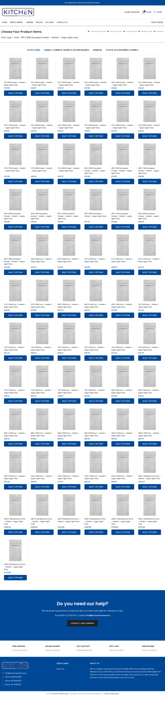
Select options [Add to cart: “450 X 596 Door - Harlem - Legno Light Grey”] (42, 277)
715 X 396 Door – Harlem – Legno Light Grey (149, 356)
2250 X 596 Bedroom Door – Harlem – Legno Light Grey (15, 584)
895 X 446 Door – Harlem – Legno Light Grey (14, 448)
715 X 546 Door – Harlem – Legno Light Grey (67, 403)
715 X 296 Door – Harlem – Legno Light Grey (69, 356)
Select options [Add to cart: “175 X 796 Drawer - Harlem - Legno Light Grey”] (15, 186)
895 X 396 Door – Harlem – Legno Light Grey (148, 403)
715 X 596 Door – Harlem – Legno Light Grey (95, 401)
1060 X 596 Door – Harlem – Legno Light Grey (14, 493)
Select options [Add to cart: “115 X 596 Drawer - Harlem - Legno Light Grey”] (15, 96)
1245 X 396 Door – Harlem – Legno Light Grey (67, 493)
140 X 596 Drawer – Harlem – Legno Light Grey (148, 85)
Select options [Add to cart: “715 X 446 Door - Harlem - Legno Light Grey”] (15, 414)
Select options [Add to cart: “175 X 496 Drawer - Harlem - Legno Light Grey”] (123, 141)
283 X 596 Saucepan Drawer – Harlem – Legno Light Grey (121, 175)
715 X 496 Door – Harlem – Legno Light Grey (40, 403)
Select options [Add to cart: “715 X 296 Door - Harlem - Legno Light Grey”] (69, 368)
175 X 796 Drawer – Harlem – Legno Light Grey (14, 175)
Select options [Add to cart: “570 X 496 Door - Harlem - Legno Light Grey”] (15, 323)
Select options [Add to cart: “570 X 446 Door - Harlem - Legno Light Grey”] (149, 277)
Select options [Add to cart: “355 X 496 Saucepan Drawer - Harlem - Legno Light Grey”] (69, 232)
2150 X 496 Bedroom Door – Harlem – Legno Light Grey (149, 493)
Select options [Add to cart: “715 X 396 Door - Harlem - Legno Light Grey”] (149, 368)
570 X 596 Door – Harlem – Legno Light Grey (40, 312)
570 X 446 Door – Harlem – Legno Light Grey (148, 266)
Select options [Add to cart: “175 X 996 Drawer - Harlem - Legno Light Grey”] (69, 186)
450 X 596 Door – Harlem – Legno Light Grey (40, 266)
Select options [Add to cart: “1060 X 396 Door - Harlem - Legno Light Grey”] (123, 459)
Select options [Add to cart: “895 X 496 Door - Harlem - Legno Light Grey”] (42, 459)
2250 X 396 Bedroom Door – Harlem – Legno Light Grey (15, 539)
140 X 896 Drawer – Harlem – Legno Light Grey (40, 130)
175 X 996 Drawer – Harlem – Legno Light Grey (67, 175)
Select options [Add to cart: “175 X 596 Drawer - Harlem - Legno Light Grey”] (149, 141)
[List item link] (24, 694)
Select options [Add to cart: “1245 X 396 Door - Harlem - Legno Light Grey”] (69, 504)
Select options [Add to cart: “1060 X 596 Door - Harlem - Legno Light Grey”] (15, 504)
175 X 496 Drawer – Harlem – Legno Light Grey (121, 130)
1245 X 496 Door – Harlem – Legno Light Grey (94, 493)
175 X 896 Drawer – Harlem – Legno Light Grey (40, 175)
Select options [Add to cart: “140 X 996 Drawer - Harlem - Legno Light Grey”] (69, 141)
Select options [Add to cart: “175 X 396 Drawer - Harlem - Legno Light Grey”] (96, 141)
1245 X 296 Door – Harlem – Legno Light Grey (40, 493)
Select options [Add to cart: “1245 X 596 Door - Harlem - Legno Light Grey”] (123, 504)
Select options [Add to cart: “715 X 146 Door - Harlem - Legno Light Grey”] (149, 323)
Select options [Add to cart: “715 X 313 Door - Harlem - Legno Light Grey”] (96, 368)
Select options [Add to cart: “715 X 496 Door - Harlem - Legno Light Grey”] (42, 414)
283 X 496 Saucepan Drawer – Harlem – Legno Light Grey (94, 175)
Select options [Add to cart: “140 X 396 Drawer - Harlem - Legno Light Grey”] (69, 96)
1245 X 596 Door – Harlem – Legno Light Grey (121, 493)
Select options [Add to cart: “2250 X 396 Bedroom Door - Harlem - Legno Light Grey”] (15, 550)
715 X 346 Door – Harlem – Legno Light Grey (121, 357)
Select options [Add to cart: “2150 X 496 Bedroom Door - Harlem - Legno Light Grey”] (149, 504)
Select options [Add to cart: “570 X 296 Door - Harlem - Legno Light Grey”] (96, 277)
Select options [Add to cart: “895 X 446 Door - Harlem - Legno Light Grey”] (15, 459)
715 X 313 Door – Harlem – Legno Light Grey (95, 356)
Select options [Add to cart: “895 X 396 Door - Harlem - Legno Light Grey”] (149, 414)
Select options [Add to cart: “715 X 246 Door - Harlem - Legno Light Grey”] (15, 368)
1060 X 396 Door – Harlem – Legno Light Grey (121, 448)
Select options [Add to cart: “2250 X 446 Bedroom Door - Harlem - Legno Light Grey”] (123, 550)
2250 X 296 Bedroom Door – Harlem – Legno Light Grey (95, 539)
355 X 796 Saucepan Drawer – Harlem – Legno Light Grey (121, 221)
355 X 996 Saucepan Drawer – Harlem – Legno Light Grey (13, 266)
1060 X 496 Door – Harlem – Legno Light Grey (148, 448)
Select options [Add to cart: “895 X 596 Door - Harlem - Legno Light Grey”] (69, 459)
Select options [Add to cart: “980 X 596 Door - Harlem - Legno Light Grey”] (96, 459)
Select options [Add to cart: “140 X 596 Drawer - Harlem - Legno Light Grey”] (149, 96)
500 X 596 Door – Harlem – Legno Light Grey (67, 266)
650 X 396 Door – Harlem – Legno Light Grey (67, 312)
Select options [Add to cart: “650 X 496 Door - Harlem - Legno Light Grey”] (123, 323)
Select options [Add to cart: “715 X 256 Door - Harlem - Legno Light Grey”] (42, 368)
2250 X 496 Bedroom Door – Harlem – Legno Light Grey (149, 539)
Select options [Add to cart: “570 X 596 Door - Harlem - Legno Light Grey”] (42, 323)
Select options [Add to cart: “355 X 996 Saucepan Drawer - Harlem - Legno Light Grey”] (15, 277)
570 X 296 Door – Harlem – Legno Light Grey (94, 266)
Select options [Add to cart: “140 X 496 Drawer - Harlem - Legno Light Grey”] (123, 96)
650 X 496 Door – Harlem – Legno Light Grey (121, 312)
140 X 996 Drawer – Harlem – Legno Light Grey (67, 130)
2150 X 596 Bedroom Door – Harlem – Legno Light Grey (68, 539)
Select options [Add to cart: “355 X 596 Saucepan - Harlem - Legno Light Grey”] (96, 232)
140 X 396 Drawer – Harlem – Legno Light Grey (67, 85)
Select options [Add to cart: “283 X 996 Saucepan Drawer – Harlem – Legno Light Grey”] (42, 232)
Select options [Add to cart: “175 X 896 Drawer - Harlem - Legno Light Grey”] (42, 186)
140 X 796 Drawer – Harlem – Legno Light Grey (14, 130)
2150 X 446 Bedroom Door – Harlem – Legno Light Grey (41, 539)
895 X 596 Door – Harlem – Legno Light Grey (67, 448)
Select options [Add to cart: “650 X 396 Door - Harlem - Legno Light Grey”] (69, 323)
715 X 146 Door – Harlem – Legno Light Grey (149, 310)
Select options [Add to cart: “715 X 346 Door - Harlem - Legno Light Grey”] (123, 368)
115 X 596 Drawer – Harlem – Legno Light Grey (14, 85)
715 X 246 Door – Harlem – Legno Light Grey (14, 357)
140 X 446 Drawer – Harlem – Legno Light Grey (94, 85)
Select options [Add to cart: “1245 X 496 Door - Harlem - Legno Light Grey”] (96, 504)
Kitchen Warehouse (61, 711)
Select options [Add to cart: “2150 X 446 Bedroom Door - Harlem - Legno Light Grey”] (42, 550)
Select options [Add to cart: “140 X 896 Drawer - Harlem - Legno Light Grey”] (42, 141)
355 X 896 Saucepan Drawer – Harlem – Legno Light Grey (147, 221)
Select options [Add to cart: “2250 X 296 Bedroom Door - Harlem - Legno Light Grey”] (96, 550)
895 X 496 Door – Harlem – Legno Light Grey (40, 448)
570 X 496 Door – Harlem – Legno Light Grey (14, 312)
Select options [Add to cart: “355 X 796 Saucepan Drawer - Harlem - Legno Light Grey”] (123, 232)
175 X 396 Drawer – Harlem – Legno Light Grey (94, 130)
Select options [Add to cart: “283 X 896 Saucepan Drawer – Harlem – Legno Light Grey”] (15, 232)
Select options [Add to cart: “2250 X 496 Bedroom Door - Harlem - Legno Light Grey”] (149, 550)
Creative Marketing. (111, 711)
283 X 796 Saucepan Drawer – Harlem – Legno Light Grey (147, 175)
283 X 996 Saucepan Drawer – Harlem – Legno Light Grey (40, 221)
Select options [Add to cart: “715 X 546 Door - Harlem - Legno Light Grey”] (69, 414)
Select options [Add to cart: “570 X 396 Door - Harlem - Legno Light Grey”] (123, 277)
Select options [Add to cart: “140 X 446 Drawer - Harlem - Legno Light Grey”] (96, 96)
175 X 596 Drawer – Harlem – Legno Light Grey (148, 130)
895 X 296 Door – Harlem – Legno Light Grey (121, 403)
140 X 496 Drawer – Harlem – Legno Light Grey (121, 85)
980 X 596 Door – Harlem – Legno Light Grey (94, 448)
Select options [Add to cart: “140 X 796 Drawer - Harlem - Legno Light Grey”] (15, 141)
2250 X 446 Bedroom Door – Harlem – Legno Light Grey (122, 539)
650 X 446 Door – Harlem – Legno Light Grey (94, 312)
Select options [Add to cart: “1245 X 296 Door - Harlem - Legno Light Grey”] (42, 504)
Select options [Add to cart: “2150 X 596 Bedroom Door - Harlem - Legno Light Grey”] (69, 550)
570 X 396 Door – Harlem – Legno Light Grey (121, 266)
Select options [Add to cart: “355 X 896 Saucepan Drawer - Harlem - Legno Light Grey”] (149, 232)
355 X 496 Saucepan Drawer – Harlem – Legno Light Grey (67, 221)
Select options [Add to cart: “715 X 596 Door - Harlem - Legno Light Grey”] (96, 414)
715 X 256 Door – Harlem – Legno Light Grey (42, 356)
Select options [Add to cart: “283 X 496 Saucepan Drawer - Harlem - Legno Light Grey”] (96, 186)
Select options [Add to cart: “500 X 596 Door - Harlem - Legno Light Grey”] (69, 277)
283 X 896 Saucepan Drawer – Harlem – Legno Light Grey (13, 221)
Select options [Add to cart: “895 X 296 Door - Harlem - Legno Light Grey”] (123, 414)
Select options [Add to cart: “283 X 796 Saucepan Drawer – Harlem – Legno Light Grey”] (149, 186)
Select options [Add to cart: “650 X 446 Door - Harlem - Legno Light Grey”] (96, 323)
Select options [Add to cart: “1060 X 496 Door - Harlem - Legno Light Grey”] (149, 459)
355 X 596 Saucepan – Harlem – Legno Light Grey (94, 221)
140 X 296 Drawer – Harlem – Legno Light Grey (40, 85)
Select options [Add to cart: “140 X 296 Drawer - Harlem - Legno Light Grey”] (42, 96)
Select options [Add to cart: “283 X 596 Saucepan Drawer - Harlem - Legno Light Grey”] (123, 186)
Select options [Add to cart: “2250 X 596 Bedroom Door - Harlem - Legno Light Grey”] (15, 595)
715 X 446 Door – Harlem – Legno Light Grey (14, 403)
